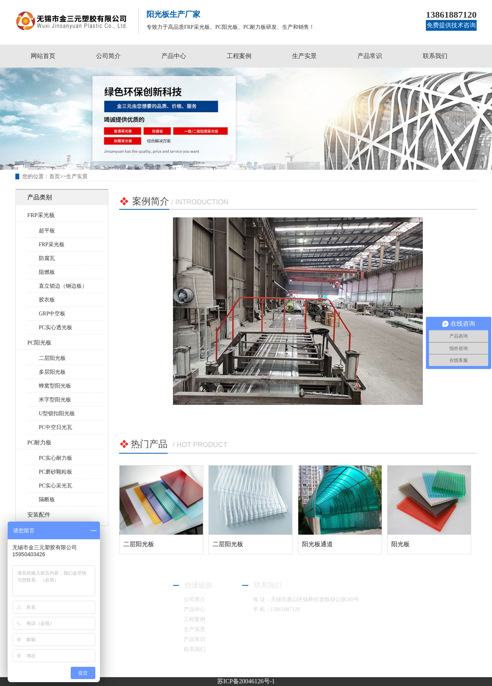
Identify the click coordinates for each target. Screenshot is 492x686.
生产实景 (304, 56)
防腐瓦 (47, 258)
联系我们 (435, 56)
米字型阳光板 (55, 400)
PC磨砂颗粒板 (55, 472)
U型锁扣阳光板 (57, 413)
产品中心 (173, 56)
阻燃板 (47, 272)
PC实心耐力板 (55, 458)
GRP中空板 (52, 313)
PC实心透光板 (55, 327)
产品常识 (369, 56)
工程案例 (239, 56)
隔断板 (47, 499)
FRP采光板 (41, 215)
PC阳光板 (39, 343)
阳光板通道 (317, 544)
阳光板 (400, 544)
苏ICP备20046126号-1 (246, 681)
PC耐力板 (39, 442)
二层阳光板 (52, 358)
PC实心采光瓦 (55, 486)
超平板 (47, 231)
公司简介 (108, 56)
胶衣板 (47, 300)
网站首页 (43, 56)
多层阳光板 (52, 372)
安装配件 (38, 515)
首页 (54, 176)
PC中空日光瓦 (55, 427)
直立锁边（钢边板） (63, 286)
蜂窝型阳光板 (55, 386)
